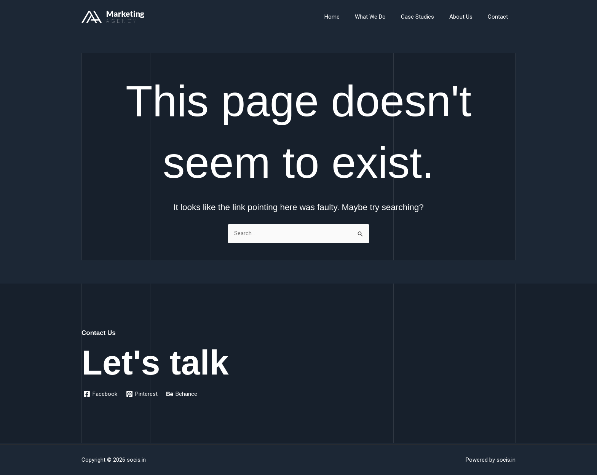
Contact (500, 16)
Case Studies (427, 16)
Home (349, 16)
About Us (466, 16)
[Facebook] (100, 394)
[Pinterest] (143, 394)
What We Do (383, 16)
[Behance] (183, 394)
